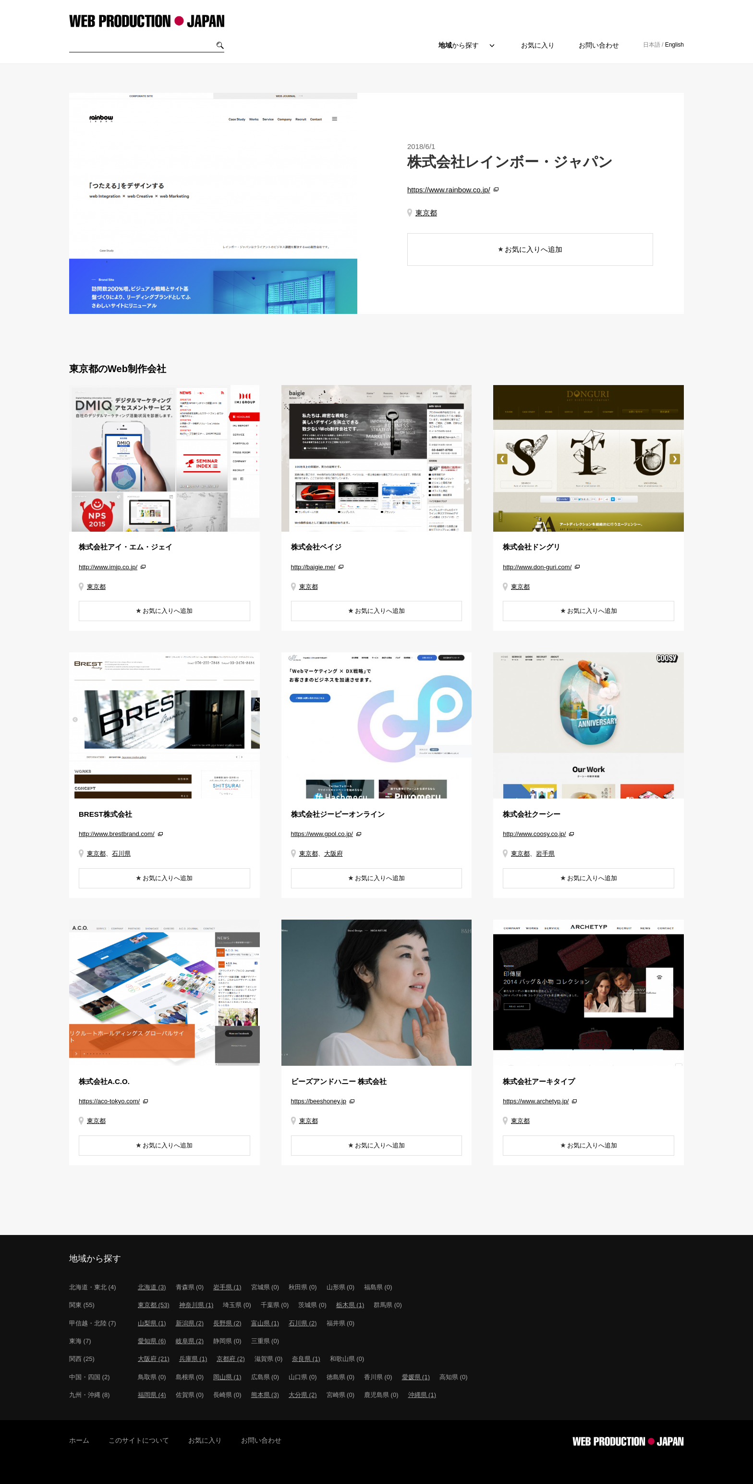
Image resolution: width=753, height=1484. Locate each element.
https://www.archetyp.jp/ (536, 1101)
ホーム (79, 1440)
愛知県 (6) (152, 1341)
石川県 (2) (303, 1323)
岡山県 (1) (227, 1377)
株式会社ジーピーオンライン (338, 814)
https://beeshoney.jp (318, 1101)
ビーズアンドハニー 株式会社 (339, 1081)
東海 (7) (80, 1341)
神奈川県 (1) (196, 1305)
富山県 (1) (265, 1323)
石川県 (121, 853)
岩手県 (545, 853)
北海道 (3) (152, 1287)
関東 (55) (82, 1305)
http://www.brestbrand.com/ (117, 833)
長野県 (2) (227, 1323)
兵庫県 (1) (193, 1358)
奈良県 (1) (306, 1358)
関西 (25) (82, 1358)
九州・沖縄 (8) (89, 1394)
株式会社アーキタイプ (539, 1081)
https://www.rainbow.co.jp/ (448, 190)
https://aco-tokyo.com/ (109, 1101)
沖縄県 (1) (422, 1394)
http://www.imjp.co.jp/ (108, 567)
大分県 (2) (303, 1394)
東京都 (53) (154, 1305)
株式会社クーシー (531, 814)
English (674, 44)
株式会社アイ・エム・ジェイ (125, 547)
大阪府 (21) (154, 1358)
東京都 (426, 213)
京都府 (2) (231, 1358)
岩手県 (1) (227, 1287)
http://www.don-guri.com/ (537, 567)
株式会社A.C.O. (104, 1081)
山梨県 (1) (152, 1323)
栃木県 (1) (350, 1305)
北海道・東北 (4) (92, 1287)
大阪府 (333, 853)
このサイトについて (139, 1440)
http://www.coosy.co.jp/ (534, 833)
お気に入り (538, 45)
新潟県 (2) (190, 1323)
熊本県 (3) (265, 1394)
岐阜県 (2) (190, 1341)
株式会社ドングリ (531, 547)
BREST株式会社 (105, 814)
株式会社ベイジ (316, 547)
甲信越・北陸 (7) (92, 1323)
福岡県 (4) (152, 1394)
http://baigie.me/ (313, 567)
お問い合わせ (599, 45)
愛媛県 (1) (416, 1377)
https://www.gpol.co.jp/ (322, 833)
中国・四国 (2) (89, 1377)
